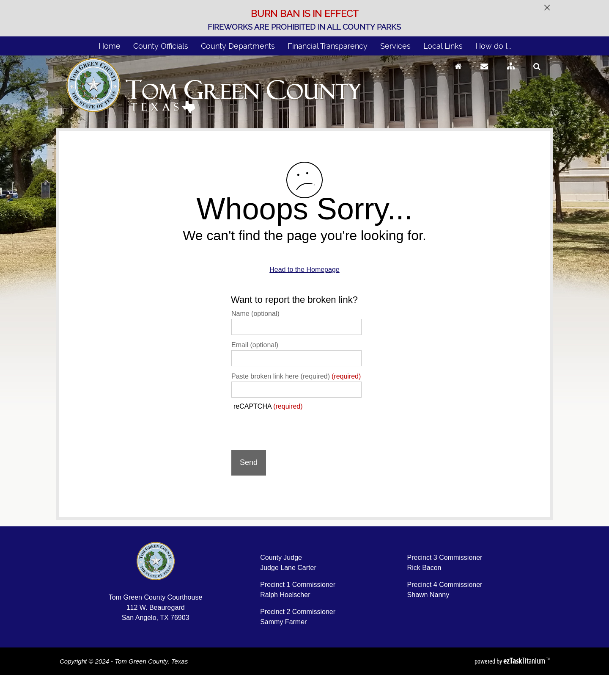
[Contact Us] (484, 74)
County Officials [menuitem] (160, 45)
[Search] (537, 74)
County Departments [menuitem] (238, 45)
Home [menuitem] (110, 45)
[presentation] (295, 426)
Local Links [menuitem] (443, 45)
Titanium (524, 661)
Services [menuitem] (395, 45)
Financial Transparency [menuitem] (328, 45)
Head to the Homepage (304, 269)
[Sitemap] (511, 74)
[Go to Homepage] (458, 74)
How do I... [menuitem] (493, 45)
